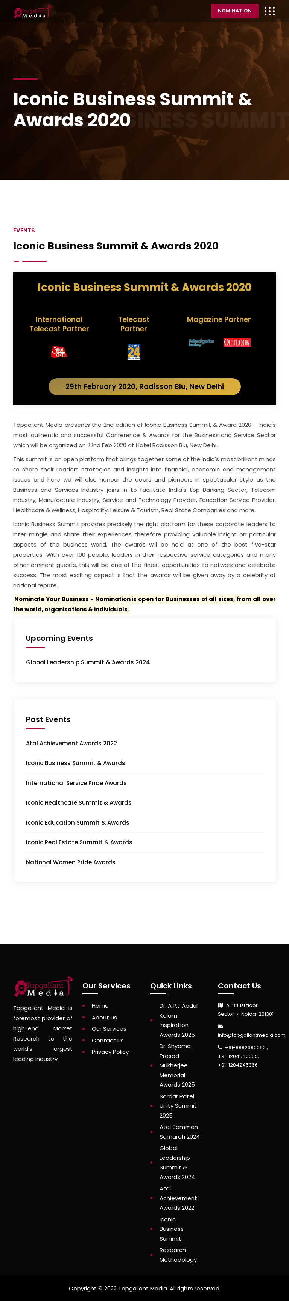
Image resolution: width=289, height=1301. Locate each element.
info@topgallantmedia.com (252, 1035)
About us (104, 1017)
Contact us (108, 1040)
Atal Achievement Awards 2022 (71, 743)
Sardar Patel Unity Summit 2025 (178, 1105)
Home (100, 1006)
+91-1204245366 (238, 1065)
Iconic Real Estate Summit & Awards (79, 842)
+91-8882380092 (246, 1047)
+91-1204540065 (238, 1056)
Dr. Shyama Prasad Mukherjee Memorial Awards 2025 (177, 1065)
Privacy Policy (110, 1052)
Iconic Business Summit (172, 1228)
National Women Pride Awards (71, 862)
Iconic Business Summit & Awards (75, 763)
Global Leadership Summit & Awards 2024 (88, 662)
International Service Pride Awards (76, 783)
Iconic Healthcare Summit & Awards (79, 803)
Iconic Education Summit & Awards (77, 823)
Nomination (235, 10)
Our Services (109, 1029)
